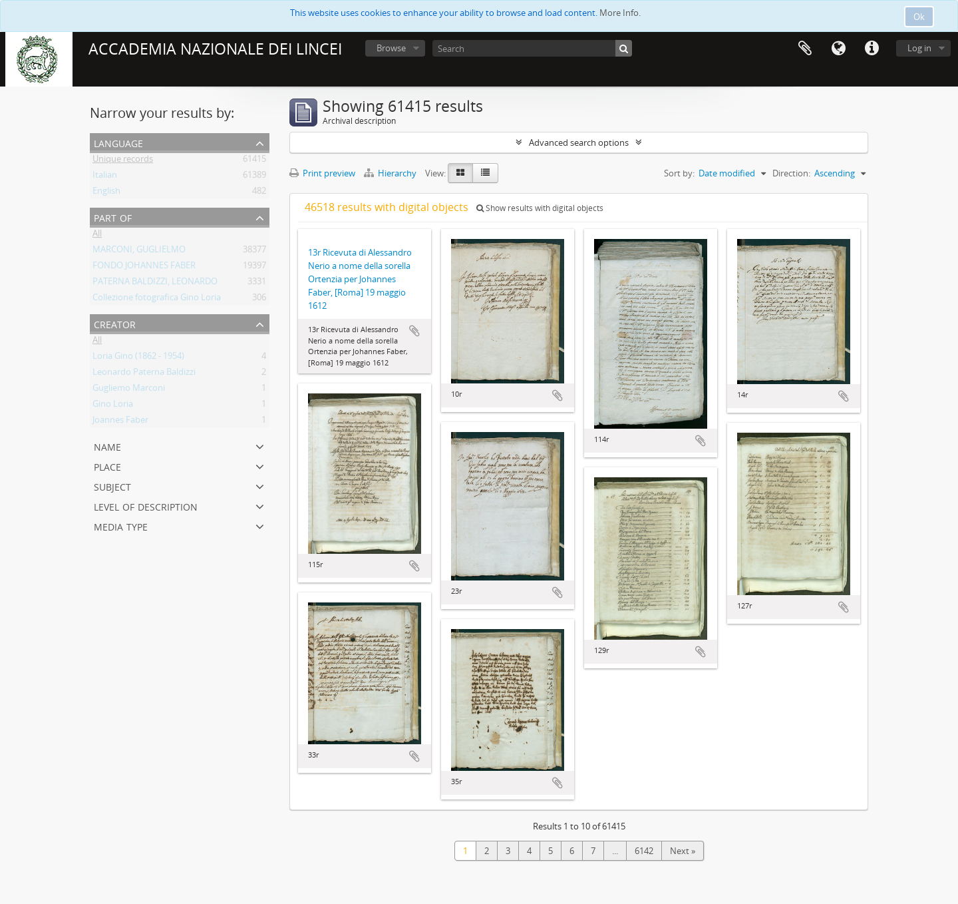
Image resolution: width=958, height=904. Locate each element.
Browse (391, 48)
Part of (113, 217)
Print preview (322, 173)
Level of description (146, 506)
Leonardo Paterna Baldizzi (144, 374)
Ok (919, 17)
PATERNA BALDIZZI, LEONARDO (155, 284)
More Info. (620, 13)
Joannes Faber (120, 422)
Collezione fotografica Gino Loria (156, 300)
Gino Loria (112, 406)
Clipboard (805, 48)
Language (838, 48)
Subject (112, 486)
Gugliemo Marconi (128, 390)
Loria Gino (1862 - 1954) (138, 358)
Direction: (791, 173)
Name (107, 446)
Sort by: (679, 173)
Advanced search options (579, 142)
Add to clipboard (414, 331)
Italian (104, 177)
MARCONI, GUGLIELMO (139, 252)
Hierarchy (391, 173)
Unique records (122, 161)
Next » (682, 851)
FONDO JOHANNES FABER (144, 268)
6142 (644, 851)
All (97, 236)
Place (107, 466)
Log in (919, 48)
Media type (121, 526)
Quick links (871, 48)
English (106, 193)
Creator (115, 323)
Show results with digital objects (539, 208)
